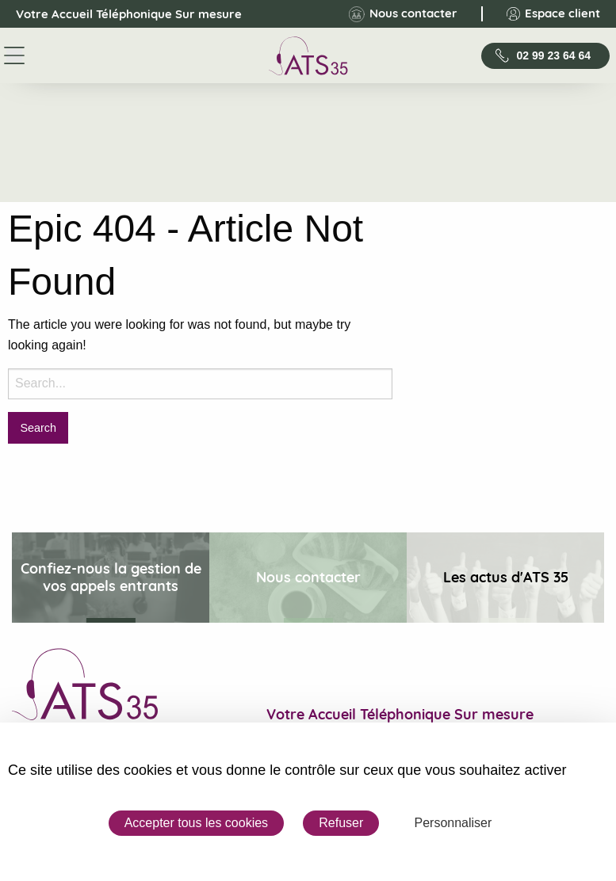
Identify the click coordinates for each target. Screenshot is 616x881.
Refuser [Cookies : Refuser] (341, 823)
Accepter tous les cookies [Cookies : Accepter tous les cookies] (196, 823)
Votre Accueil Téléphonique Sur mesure (115, 14)
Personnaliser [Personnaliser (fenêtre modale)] (453, 823)
